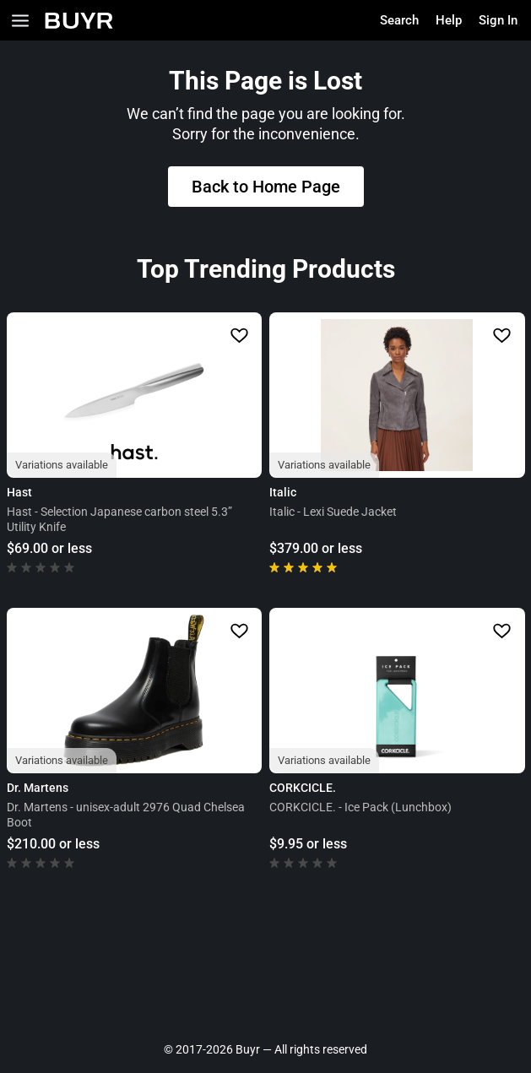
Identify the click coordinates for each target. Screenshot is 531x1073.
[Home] (79, 21)
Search (399, 20)
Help (449, 20)
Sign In (498, 20)
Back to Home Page (266, 186)
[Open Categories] (20, 21)
